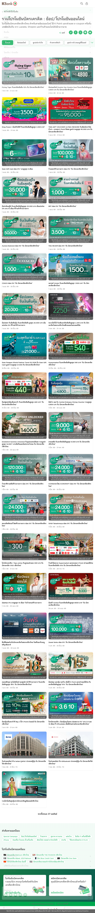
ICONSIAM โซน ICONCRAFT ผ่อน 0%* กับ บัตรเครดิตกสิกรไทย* (70, 485)
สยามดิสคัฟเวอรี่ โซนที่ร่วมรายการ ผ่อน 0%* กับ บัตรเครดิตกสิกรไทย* (24, 525)
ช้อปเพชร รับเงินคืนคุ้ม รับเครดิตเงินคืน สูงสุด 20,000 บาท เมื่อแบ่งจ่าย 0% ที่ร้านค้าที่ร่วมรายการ (24, 324)
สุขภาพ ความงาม (56, 837)
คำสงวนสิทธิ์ (60, 904)
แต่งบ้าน (69, 837)
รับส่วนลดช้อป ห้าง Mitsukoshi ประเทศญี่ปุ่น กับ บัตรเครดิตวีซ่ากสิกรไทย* (71, 762)
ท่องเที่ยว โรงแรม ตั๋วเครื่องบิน (23, 840)
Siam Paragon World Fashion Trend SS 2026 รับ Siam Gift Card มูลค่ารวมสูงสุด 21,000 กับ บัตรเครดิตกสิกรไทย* (24, 364)
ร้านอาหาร (43, 837)
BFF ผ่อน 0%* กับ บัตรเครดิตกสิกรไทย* (62, 206)
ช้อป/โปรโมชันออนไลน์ (29, 837)
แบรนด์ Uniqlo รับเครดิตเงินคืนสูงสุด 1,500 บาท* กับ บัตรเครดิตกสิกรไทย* (69, 284)
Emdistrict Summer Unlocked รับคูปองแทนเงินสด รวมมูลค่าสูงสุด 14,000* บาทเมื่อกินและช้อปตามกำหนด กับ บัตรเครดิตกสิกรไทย (24, 444)
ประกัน (63, 840)
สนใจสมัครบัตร (57, 892)
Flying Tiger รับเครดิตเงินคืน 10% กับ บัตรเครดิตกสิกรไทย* (23, 87)
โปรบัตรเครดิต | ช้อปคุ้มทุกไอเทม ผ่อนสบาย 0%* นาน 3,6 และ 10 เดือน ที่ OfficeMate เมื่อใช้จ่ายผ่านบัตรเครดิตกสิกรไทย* (70, 723)
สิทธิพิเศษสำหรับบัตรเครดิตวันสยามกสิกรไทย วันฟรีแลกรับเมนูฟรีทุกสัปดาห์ (23, 643)
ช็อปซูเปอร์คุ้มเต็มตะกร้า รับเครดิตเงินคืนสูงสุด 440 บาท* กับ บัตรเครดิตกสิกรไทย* (23, 403)
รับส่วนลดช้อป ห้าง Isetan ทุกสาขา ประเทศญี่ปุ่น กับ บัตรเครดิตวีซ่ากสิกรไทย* (24, 762)
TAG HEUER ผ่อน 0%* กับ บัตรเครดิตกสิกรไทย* (66, 246)
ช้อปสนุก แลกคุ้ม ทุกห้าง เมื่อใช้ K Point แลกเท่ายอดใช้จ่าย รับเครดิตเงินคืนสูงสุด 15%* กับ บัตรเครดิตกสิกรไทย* (70, 683)
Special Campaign (11, 837)
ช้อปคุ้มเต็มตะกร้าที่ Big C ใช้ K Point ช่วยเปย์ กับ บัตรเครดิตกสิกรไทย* (23, 723)
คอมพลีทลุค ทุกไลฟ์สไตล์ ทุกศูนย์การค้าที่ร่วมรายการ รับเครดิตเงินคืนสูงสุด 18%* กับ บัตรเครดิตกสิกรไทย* (23, 683)
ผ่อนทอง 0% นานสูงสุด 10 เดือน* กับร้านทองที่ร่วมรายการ (22, 603)
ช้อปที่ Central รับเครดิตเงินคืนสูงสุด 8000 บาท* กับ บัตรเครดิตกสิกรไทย (69, 604)
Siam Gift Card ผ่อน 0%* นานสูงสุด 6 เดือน (17, 169)
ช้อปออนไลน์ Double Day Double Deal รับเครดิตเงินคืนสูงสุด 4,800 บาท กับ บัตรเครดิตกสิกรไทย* (70, 88)
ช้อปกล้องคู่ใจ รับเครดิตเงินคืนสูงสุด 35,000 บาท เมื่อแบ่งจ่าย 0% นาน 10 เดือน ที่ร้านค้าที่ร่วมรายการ (23, 207)
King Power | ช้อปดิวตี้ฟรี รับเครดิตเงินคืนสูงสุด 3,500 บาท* (23, 127)
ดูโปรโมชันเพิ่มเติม (12, 892)
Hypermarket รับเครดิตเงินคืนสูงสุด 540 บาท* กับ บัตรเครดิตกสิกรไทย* (70, 364)
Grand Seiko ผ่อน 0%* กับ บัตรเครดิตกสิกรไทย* (66, 642)
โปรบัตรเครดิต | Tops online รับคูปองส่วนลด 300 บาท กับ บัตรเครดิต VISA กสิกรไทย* (22, 564)
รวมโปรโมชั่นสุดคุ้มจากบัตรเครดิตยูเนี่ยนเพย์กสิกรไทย (20, 801)
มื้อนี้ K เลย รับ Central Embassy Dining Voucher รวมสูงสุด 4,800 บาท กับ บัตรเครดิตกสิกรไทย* (70, 403)
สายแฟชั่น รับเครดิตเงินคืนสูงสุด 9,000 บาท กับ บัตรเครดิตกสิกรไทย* (69, 443)
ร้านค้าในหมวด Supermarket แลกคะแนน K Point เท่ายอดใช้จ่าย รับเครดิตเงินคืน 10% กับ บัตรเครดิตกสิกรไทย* (71, 564)
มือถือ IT (83, 837)
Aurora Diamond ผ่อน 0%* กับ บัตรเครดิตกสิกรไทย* (20, 246)
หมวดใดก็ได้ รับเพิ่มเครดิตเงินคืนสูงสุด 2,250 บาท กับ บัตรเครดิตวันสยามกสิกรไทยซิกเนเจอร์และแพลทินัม (69, 324)
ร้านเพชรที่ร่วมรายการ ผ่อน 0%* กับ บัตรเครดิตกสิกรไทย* (68, 169)
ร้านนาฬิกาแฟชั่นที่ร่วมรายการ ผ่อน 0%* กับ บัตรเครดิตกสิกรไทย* (22, 485)
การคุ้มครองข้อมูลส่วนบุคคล (42, 904)
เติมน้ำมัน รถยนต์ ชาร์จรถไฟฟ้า (47, 840)
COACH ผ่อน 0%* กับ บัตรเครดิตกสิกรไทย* (17, 283)
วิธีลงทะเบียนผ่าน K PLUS (79, 840)
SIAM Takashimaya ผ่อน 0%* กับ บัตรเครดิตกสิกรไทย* (68, 524)
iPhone (6, 840)
